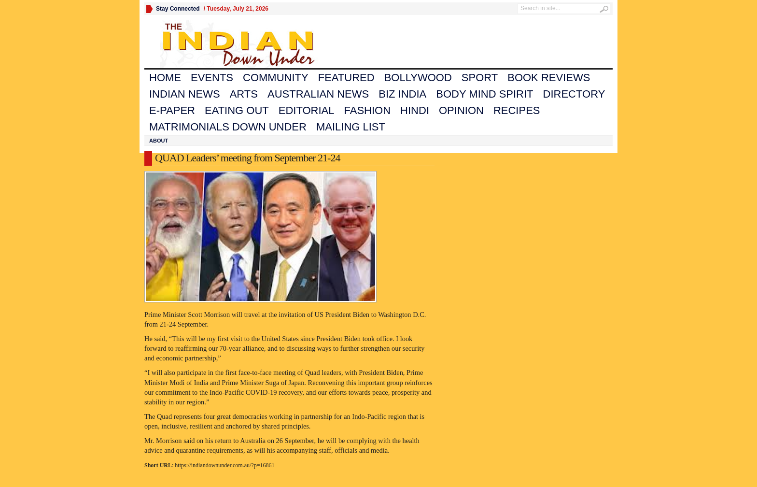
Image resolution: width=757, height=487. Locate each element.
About (158, 140)
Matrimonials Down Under (228, 127)
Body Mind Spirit (484, 94)
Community (275, 78)
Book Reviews (548, 78)
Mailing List (350, 127)
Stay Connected (178, 8)
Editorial (307, 110)
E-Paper (172, 110)
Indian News (184, 94)
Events (212, 78)
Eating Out (237, 110)
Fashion (367, 110)
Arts (244, 94)
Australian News (318, 94)
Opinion (461, 110)
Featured (346, 78)
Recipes (516, 110)
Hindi (414, 110)
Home (165, 78)
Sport (480, 78)
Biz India (402, 94)
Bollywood (418, 78)
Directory (574, 94)
